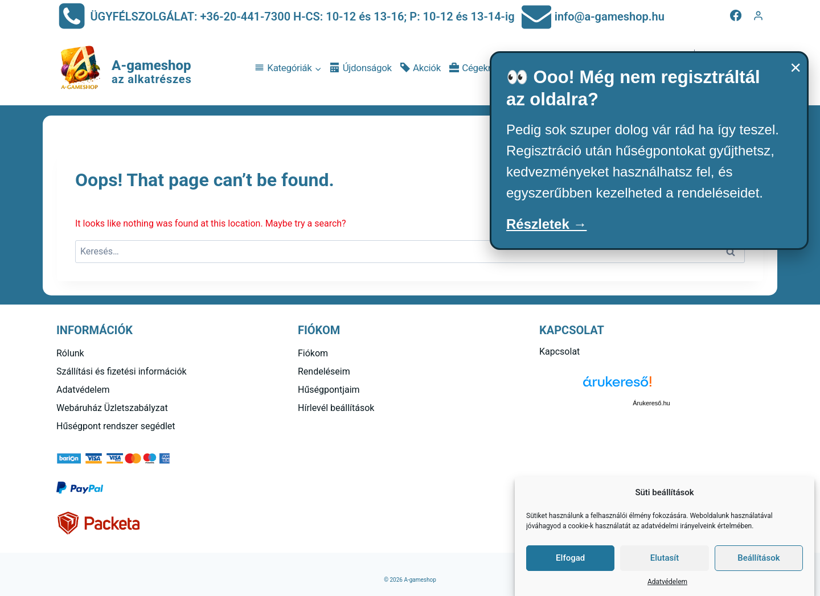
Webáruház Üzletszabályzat (112, 407)
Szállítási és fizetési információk (121, 371)
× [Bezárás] (795, 67)
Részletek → (546, 224)
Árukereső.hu (651, 403)
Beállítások (758, 558)
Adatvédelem (667, 582)
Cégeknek (476, 68)
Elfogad (570, 558)
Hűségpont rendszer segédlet (115, 426)
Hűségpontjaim (329, 389)
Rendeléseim (324, 371)
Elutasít (664, 558)
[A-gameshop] (124, 68)
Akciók (420, 68)
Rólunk (70, 353)
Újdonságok (361, 68)
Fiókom (313, 353)
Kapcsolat (559, 351)
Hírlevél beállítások (336, 407)
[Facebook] (735, 15)
